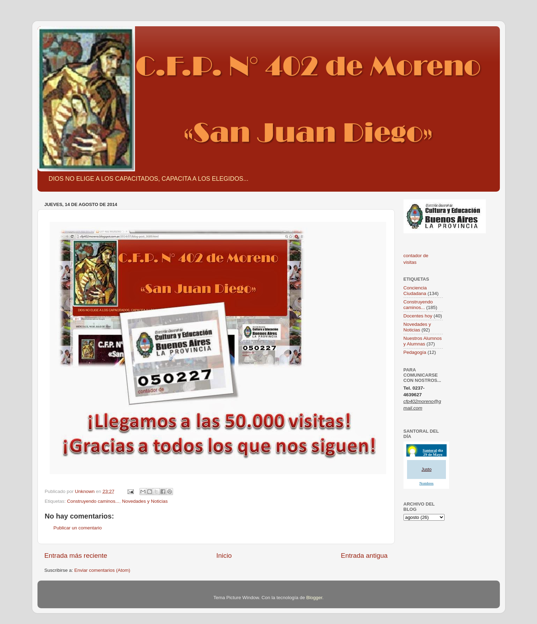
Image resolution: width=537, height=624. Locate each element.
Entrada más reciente (76, 555)
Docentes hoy (418, 315)
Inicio (224, 555)
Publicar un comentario (78, 527)
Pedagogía (415, 352)
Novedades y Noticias (145, 501)
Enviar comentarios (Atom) (102, 570)
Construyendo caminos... (93, 501)
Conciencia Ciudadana (415, 290)
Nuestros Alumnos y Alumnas (423, 341)
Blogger (314, 597)
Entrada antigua (364, 555)
